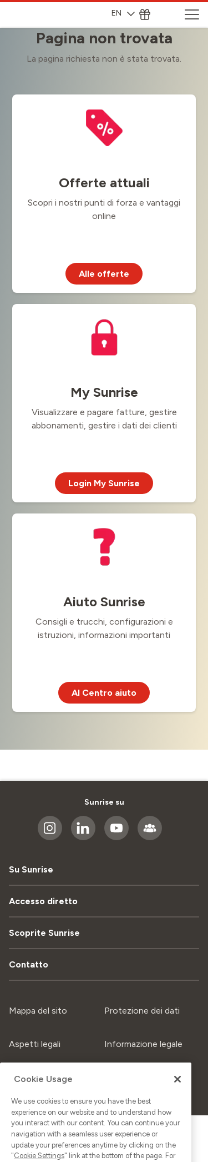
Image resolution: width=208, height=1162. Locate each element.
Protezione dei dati (142, 1010)
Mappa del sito (38, 1010)
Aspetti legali (34, 1044)
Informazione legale (143, 1044)
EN (123, 13)
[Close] (177, 1111)
